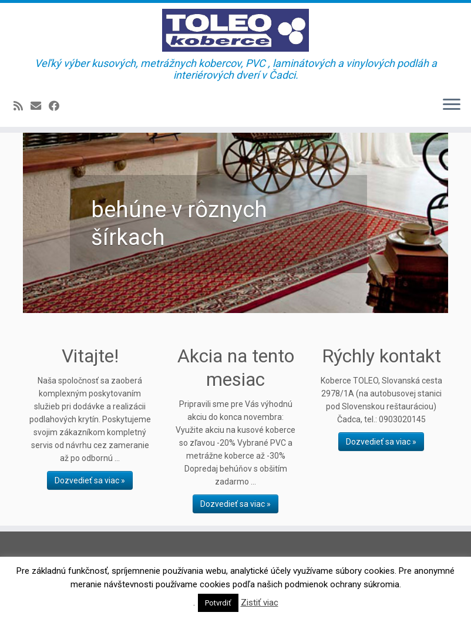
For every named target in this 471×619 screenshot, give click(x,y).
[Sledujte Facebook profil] (58, 106)
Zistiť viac (259, 602)
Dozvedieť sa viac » (90, 480)
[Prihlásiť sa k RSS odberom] (22, 106)
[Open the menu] (451, 106)
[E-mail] (40, 106)
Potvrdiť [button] (218, 602)
